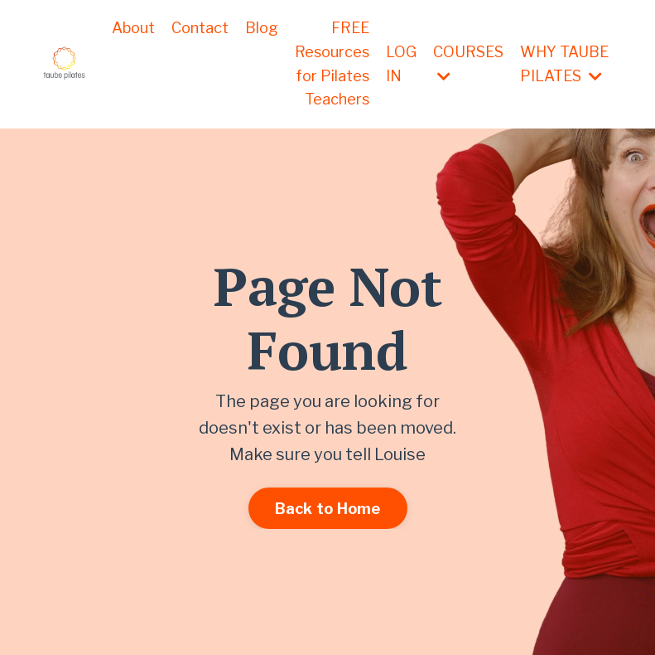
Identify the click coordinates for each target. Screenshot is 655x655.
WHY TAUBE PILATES (564, 64)
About (133, 27)
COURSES (468, 63)
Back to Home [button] (328, 508)
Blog (261, 27)
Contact (200, 27)
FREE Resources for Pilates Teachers (332, 63)
